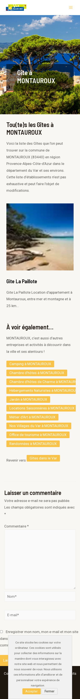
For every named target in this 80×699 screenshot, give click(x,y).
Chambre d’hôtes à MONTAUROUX (36, 373)
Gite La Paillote (21, 281)
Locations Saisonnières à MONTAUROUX (41, 408)
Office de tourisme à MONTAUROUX (38, 435)
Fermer (49, 691)
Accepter (31, 691)
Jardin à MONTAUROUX (28, 399)
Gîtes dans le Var (43, 458)
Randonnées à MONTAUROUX (33, 444)
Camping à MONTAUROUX (30, 364)
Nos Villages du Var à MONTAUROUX (38, 426)
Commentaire (16, 526)
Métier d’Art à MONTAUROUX (32, 417)
